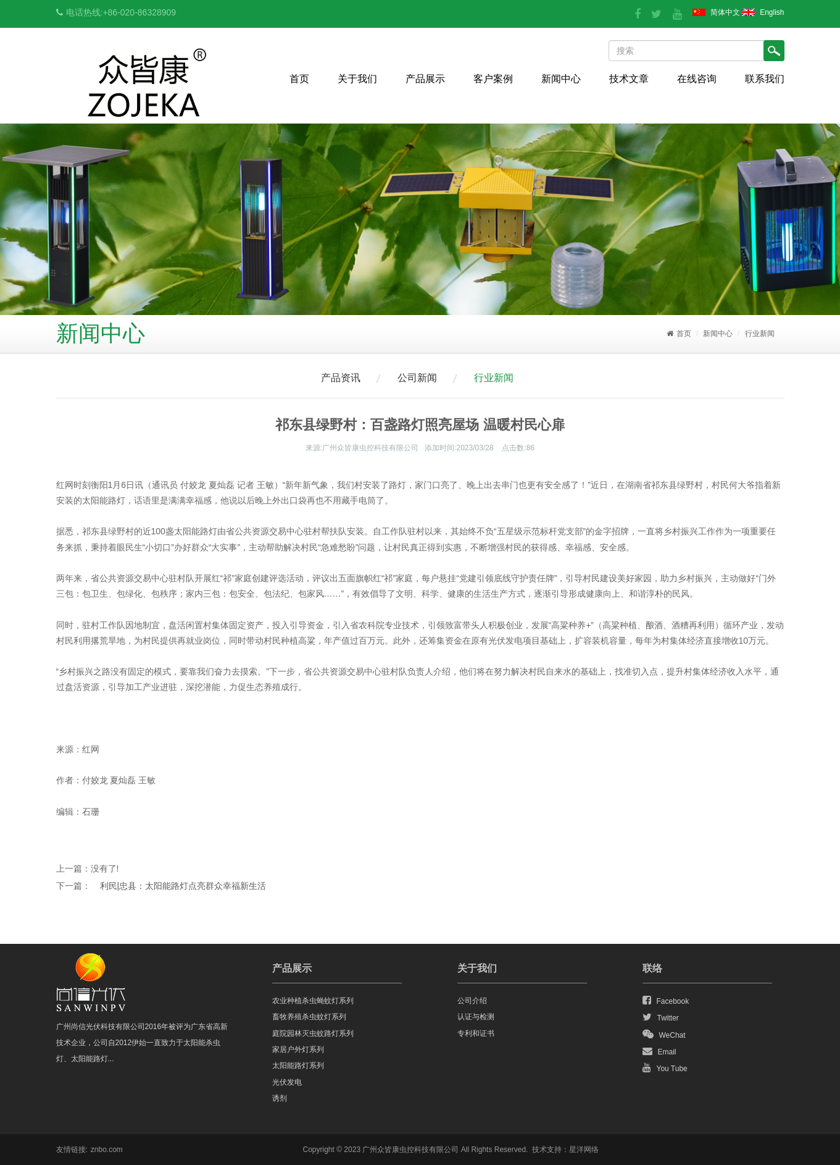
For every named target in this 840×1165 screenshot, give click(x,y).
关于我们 (357, 79)
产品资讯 (340, 377)
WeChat (664, 1035)
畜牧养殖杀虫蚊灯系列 (309, 1016)
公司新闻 (417, 377)
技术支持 (547, 1149)
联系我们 (764, 79)
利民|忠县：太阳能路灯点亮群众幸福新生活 (183, 886)
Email (659, 1051)
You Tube (665, 1068)
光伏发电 (287, 1082)
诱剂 (279, 1098)
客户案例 (493, 79)
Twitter (660, 1017)
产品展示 (425, 79)
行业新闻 (760, 333)
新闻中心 (561, 79)
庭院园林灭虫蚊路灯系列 (313, 1033)
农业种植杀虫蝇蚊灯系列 (313, 1000)
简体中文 (725, 12)
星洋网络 (584, 1149)
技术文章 (629, 79)
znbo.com (107, 1149)
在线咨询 (697, 79)
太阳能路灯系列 (298, 1065)
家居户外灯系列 (298, 1049)
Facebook (665, 1001)
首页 (299, 79)
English (772, 12)
